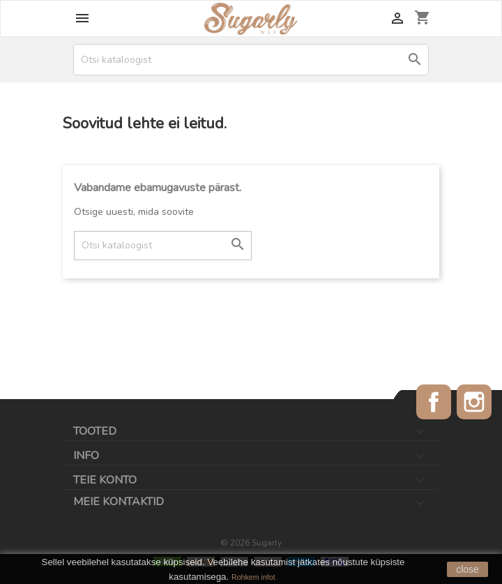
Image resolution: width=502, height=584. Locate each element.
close (467, 569)
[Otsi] (251, 59)
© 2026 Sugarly (251, 542)
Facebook (433, 401)
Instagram (474, 401)
